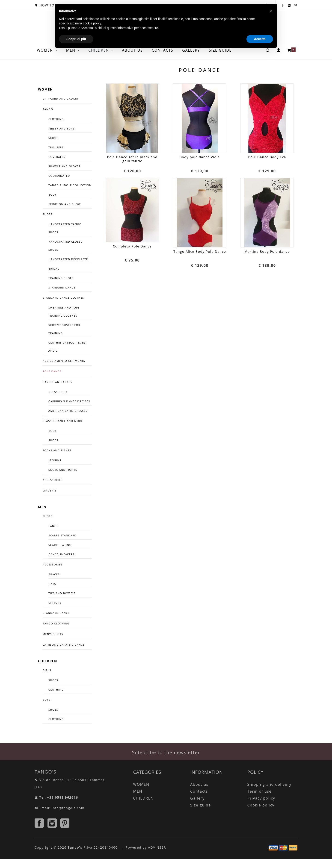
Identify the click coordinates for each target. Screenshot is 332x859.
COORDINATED (59, 175)
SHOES (47, 214)
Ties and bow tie (62, 593)
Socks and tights (57, 450)
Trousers (56, 147)
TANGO (48, 109)
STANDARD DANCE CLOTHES (63, 297)
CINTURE (54, 602)
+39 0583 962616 (62, 797)
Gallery (197, 798)
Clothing (56, 119)
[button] (270, 11)
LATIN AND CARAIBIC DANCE (64, 644)
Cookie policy (261, 805)
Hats (52, 583)
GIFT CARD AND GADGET (61, 98)
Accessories (52, 564)
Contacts (199, 791)
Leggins (54, 460)
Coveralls (56, 157)
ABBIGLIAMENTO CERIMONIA (64, 360)
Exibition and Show (64, 204)
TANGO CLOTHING (56, 623)
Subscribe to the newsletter (166, 752)
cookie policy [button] (92, 23)
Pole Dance (52, 371)
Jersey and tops (61, 128)
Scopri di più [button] (76, 39)
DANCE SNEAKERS (61, 554)
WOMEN (45, 50)
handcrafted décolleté (68, 259)
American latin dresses (67, 410)
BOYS (46, 699)
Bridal (53, 268)
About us (199, 784)
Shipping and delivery (269, 784)
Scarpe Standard (62, 535)
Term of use (259, 791)
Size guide (200, 805)
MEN (42, 507)
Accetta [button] (260, 39)
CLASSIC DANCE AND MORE (63, 421)
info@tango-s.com (68, 808)
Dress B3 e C (58, 392)
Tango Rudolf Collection (70, 185)
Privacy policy (261, 798)
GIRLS (47, 670)
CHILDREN (47, 661)
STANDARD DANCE (56, 613)
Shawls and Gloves (64, 166)
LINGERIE (49, 490)
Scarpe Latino (59, 545)
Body (52, 194)
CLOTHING (56, 689)
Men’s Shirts (53, 634)
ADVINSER (157, 847)
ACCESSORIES (52, 480)
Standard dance (61, 287)
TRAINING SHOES (61, 278)
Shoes (53, 440)
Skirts (53, 138)
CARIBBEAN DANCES (57, 382)
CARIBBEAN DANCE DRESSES (69, 401)
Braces (54, 574)
